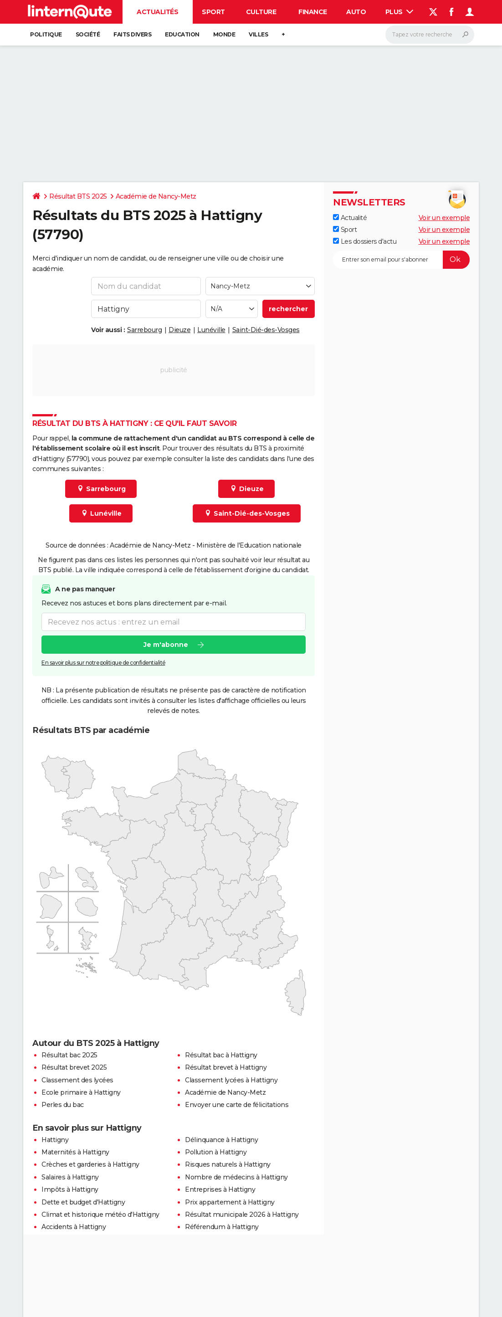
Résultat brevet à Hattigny (225, 1067)
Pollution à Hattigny (215, 1152)
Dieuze (179, 330)
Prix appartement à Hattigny (230, 1202)
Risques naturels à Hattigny (228, 1164)
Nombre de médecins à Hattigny (236, 1177)
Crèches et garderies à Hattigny (90, 1164)
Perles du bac (62, 1105)
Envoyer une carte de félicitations (236, 1105)
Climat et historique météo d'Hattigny (100, 1214)
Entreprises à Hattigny (220, 1189)
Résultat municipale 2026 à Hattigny (242, 1214)
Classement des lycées (77, 1080)
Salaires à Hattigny (70, 1177)
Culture (261, 12)
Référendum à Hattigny (222, 1227)
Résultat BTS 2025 (78, 196)
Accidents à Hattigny (73, 1227)
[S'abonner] (401, 260)
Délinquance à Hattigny (221, 1140)
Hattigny (54, 1140)
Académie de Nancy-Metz (156, 196)
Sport (213, 12)
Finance (312, 12)
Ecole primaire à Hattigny (81, 1092)
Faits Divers (132, 34)
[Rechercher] (429, 35)
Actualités (157, 12)
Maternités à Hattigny (75, 1152)
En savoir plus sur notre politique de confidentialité (103, 662)
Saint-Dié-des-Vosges (266, 330)
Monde (224, 34)
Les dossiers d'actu (364, 241)
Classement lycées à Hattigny (231, 1080)
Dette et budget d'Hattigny (83, 1202)
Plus (399, 12)
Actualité (350, 218)
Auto (356, 12)
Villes (258, 34)
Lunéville (211, 330)
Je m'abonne (165, 645)
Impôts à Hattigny (69, 1189)
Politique (46, 34)
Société (88, 34)
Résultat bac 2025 (69, 1055)
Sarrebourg (144, 330)
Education (182, 34)
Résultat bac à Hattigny (221, 1055)
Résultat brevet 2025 (74, 1067)
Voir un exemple (444, 218)
